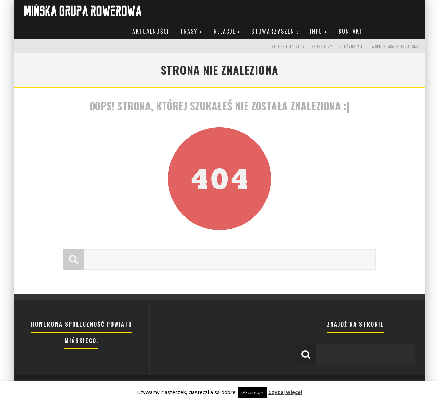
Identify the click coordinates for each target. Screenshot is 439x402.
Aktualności (150, 31)
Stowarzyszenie (275, 31)
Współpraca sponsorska (395, 46)
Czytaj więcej (285, 392)
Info (316, 31)
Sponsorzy (321, 46)
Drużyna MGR (352, 46)
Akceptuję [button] (252, 392)
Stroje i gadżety (288, 46)
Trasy (189, 31)
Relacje (224, 31)
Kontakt (351, 31)
